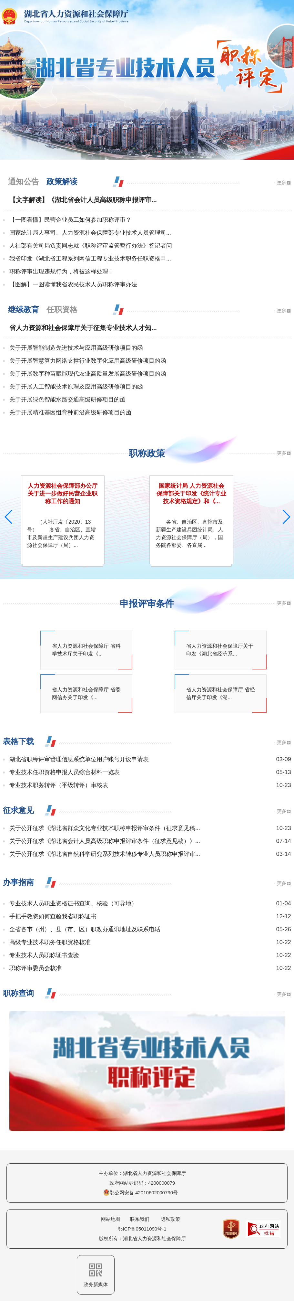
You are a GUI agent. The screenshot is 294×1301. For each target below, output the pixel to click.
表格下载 (18, 741)
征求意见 (18, 810)
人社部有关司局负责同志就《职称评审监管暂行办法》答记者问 (90, 245)
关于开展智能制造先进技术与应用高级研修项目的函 (76, 348)
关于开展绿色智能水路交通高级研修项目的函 (67, 399)
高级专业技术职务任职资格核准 (50, 942)
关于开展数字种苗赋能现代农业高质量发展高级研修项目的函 (87, 373)
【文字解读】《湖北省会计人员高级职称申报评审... (83, 199)
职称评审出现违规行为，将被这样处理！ (61, 271)
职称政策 (147, 453)
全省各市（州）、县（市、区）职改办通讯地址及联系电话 (84, 929)
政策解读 (61, 181)
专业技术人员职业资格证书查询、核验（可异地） (73, 903)
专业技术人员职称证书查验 (44, 955)
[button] (286, 516)
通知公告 (23, 181)
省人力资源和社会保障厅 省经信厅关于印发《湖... (220, 693)
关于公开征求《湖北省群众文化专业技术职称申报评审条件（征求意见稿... (104, 828)
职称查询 (18, 993)
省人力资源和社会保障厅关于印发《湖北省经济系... (219, 649)
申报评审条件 (147, 604)
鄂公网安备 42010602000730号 (140, 1192)
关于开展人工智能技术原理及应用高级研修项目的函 (76, 386)
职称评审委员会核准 (35, 968)
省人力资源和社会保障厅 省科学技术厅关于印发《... (86, 649)
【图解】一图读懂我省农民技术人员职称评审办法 (73, 284)
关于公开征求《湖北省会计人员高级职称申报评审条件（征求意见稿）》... (104, 841)
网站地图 (110, 1219)
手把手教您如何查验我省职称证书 (52, 916)
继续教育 (23, 309)
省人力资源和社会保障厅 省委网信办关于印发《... (86, 693)
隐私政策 (170, 1219)
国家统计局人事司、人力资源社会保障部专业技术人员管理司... (90, 232)
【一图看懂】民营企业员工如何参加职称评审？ (70, 220)
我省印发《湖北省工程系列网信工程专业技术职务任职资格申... (90, 258)
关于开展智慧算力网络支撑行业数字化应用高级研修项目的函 (87, 360)
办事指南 (18, 882)
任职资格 (61, 309)
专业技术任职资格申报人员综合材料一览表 (64, 772)
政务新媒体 (96, 1275)
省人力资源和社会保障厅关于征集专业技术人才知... (83, 327)
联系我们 (139, 1219)
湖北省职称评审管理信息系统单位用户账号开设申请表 (79, 759)
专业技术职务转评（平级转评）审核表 (58, 785)
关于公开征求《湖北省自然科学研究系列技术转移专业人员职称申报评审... (104, 854)
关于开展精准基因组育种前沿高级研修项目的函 (70, 412)
